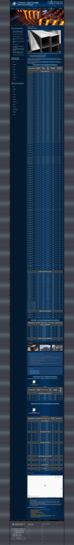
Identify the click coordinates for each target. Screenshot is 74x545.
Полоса (14, 74)
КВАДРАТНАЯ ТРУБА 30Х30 (34, 370)
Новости (39, 8)
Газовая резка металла (17, 36)
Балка (14, 104)
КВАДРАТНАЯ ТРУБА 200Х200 (35, 372)
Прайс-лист (35, 8)
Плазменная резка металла (18, 34)
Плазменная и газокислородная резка (18, 42)
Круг (14, 61)
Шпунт (14, 114)
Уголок (14, 72)
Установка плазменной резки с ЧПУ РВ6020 (18, 47)
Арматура (15, 101)
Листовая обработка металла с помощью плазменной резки (18, 52)
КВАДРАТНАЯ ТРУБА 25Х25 (34, 371)
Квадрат (14, 64)
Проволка (15, 77)
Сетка (14, 79)
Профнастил (15, 109)
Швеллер (14, 111)
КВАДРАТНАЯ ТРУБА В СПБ (34, 373)
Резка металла (15, 44)
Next (62, 17)
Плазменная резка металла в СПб (18, 39)
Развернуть (45, 386)
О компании (17, 8)
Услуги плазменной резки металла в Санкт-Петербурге (18, 31)
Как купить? (45, 8)
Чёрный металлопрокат (17, 83)
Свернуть (43, 416)
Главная (12, 8)
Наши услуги (23, 8)
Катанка (14, 106)
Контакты (60, 8)
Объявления (29, 8)
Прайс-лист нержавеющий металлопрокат (34, 412)
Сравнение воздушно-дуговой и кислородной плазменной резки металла (18, 49)
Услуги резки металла (17, 28)
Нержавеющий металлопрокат (15, 58)
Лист (14, 91)
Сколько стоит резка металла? (18, 54)
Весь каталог (19, 538)
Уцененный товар (51, 8)
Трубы (14, 69)
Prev (12, 17)
